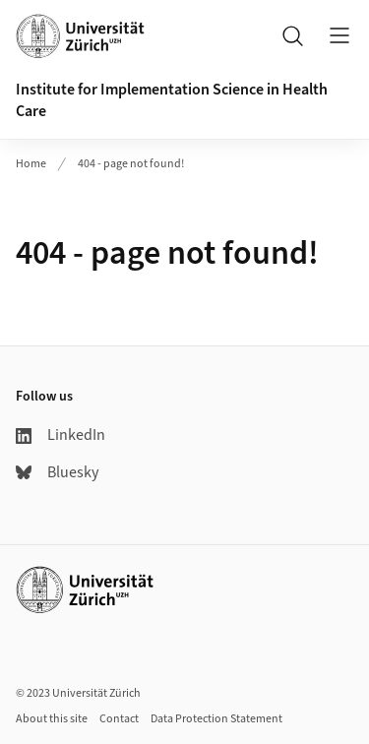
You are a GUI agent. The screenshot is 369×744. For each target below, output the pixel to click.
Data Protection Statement (216, 719)
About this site (52, 719)
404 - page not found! (131, 163)
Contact (119, 719)
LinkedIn (60, 435)
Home (31, 163)
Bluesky (57, 472)
